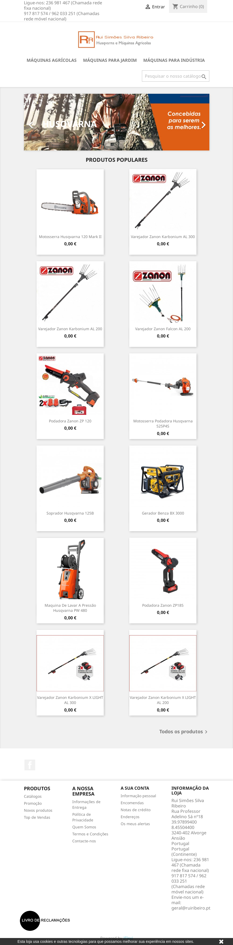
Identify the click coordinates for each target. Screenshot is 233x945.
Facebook (29, 765)
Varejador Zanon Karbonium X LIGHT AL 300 (70, 700)
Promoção (33, 803)
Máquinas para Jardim (110, 60)
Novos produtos (38, 810)
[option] (116, 122)
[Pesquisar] (175, 76)
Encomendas (132, 802)
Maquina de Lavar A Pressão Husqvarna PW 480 (70, 608)
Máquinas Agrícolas (52, 60)
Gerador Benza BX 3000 (163, 513)
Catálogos (33, 796)
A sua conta (135, 788)
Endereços (130, 816)
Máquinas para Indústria (174, 60)
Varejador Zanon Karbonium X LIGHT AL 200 (163, 700)
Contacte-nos (84, 840)
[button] (38, 122)
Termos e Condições (90, 833)
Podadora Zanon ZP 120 (70, 420)
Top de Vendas (37, 817)
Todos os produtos (184, 732)
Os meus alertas (135, 823)
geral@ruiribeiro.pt (190, 908)
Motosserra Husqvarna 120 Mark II (70, 236)
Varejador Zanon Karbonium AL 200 (70, 328)
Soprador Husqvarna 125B (70, 513)
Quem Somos (84, 826)
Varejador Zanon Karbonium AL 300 (163, 236)
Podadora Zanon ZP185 (163, 605)
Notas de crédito (135, 809)
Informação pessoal (138, 795)
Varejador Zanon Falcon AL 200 (163, 328)
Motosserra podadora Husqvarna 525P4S (163, 423)
